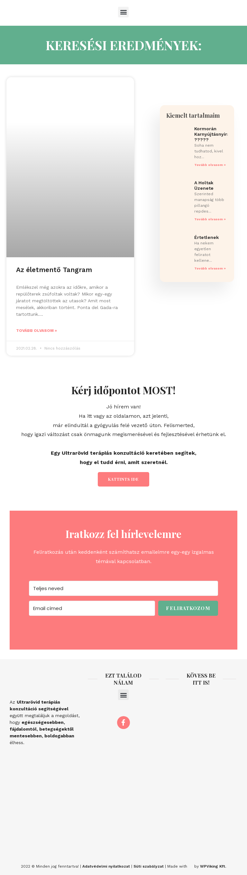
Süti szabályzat (148, 866)
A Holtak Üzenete (204, 185)
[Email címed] (92, 608)
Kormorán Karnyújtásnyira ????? (212, 134)
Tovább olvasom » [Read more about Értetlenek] (210, 268)
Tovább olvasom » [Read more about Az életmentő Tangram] (36, 330)
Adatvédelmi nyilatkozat (106, 866)
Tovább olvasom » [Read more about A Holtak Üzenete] (210, 219)
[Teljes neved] (123, 588)
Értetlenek (206, 237)
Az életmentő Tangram (54, 270)
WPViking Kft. (213, 866)
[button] (123, 12)
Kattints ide (123, 479)
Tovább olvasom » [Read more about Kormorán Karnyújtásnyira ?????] (210, 165)
